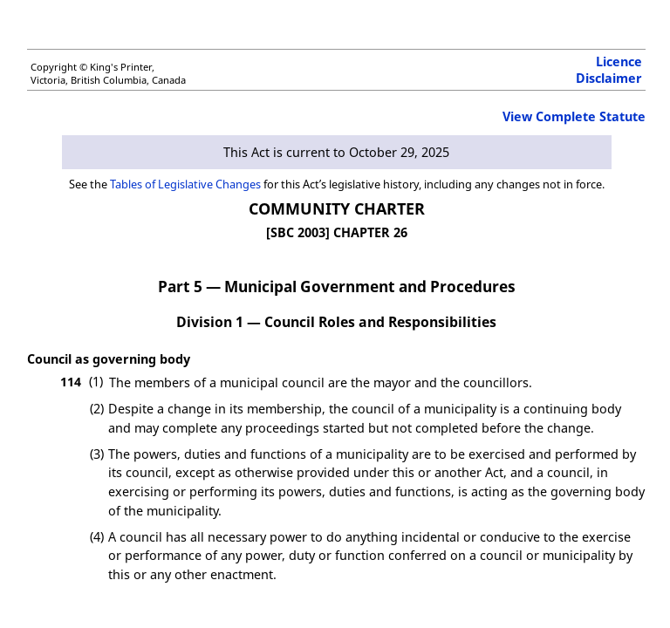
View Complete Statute (574, 116)
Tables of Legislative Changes (185, 184)
